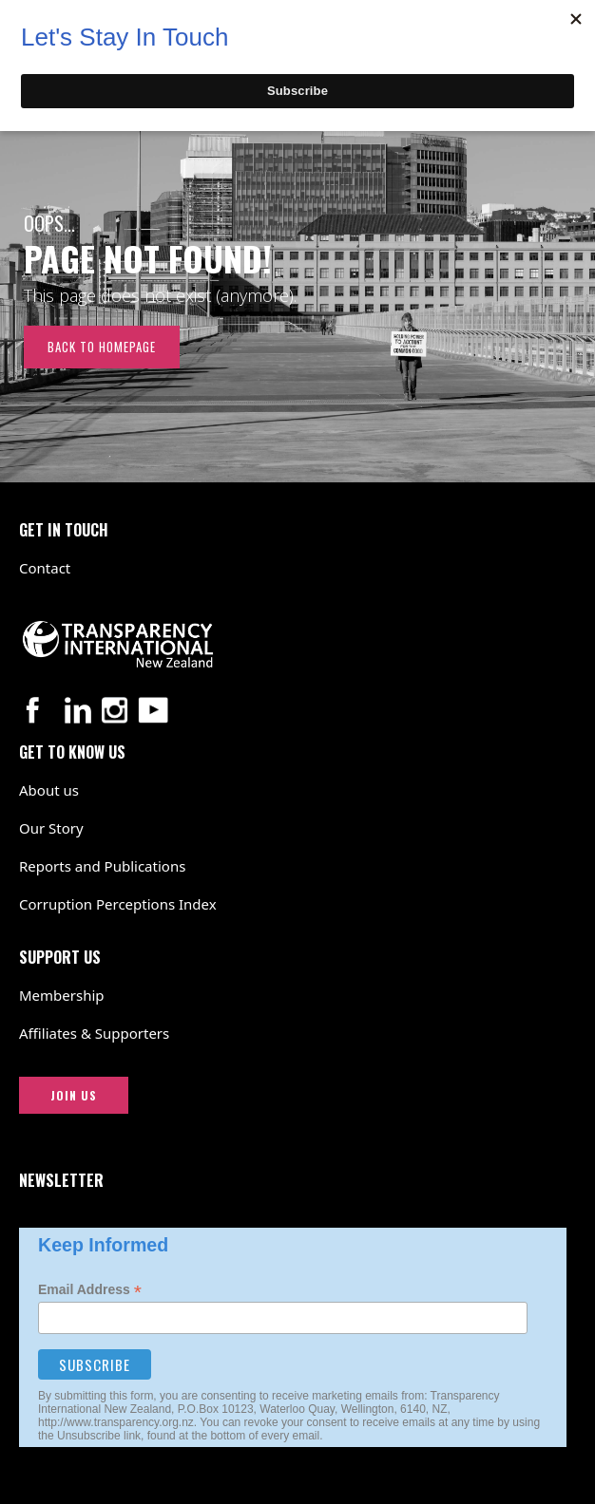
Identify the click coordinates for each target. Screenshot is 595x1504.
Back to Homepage (102, 346)
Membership (62, 995)
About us (49, 789)
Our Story (51, 827)
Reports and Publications (102, 865)
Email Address (90, 1290)
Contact (44, 567)
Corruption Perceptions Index (118, 903)
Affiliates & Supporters (94, 1033)
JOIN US (73, 1095)
